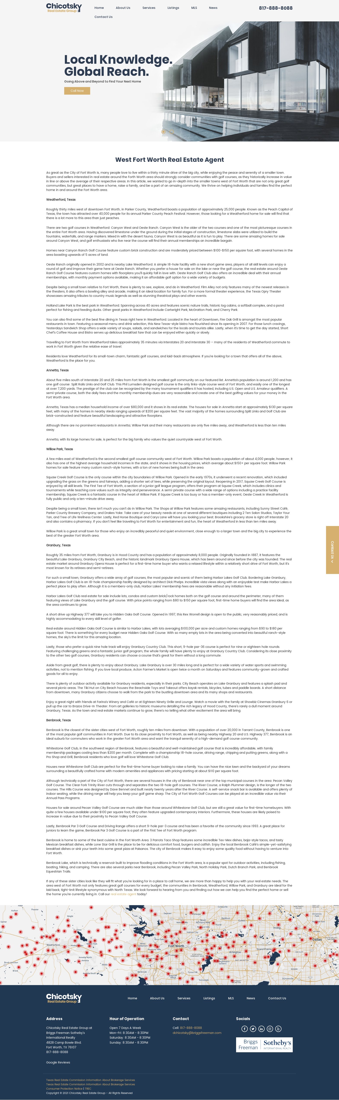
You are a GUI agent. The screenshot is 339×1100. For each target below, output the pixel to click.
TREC (88, 1089)
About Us (123, 8)
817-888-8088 (276, 8)
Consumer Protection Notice (64, 1089)
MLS (194, 8)
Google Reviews (58, 1062)
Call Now (77, 90)
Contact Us (103, 17)
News (213, 8)
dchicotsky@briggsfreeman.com (197, 1032)
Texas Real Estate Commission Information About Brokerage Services (90, 1080)
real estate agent (123, 894)
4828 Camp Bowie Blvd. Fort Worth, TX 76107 (64, 1045)
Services (148, 8)
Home (99, 8)
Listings (173, 8)
